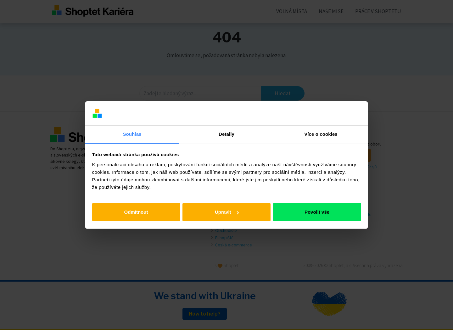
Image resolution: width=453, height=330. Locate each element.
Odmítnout (136, 212)
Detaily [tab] (226, 134)
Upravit (227, 212)
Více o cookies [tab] (321, 134)
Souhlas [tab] (132, 134)
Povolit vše (317, 212)
